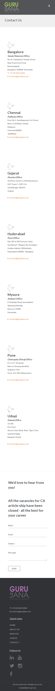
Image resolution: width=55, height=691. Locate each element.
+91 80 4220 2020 (16, 73)
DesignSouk (27, 688)
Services (14, 634)
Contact (14, 642)
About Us (15, 629)
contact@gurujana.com (18, 76)
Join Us (13, 638)
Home (12, 625)
